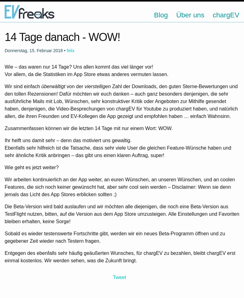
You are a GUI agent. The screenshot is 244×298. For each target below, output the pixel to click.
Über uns (190, 15)
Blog (161, 15)
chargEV (226, 15)
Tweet (119, 277)
